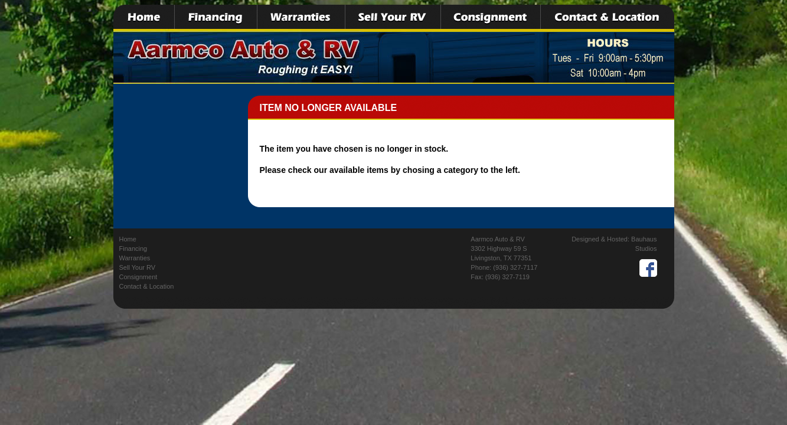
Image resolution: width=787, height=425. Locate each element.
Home (127, 239)
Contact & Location (146, 286)
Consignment (138, 276)
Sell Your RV (137, 267)
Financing (133, 248)
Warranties (135, 257)
